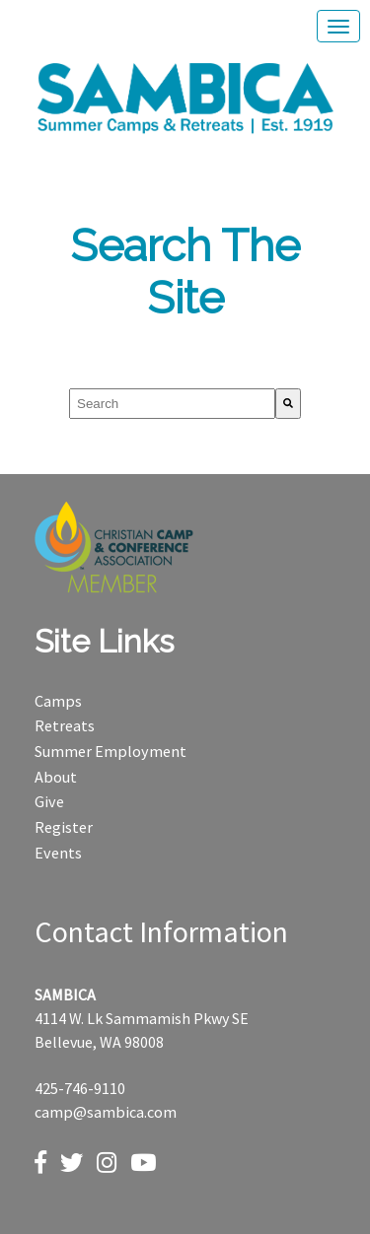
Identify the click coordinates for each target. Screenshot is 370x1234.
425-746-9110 (80, 1088)
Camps (58, 701)
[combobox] (172, 403)
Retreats (65, 725)
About (56, 777)
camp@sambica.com (106, 1112)
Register (64, 827)
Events (58, 852)
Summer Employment (110, 751)
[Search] (288, 403)
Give (49, 801)
